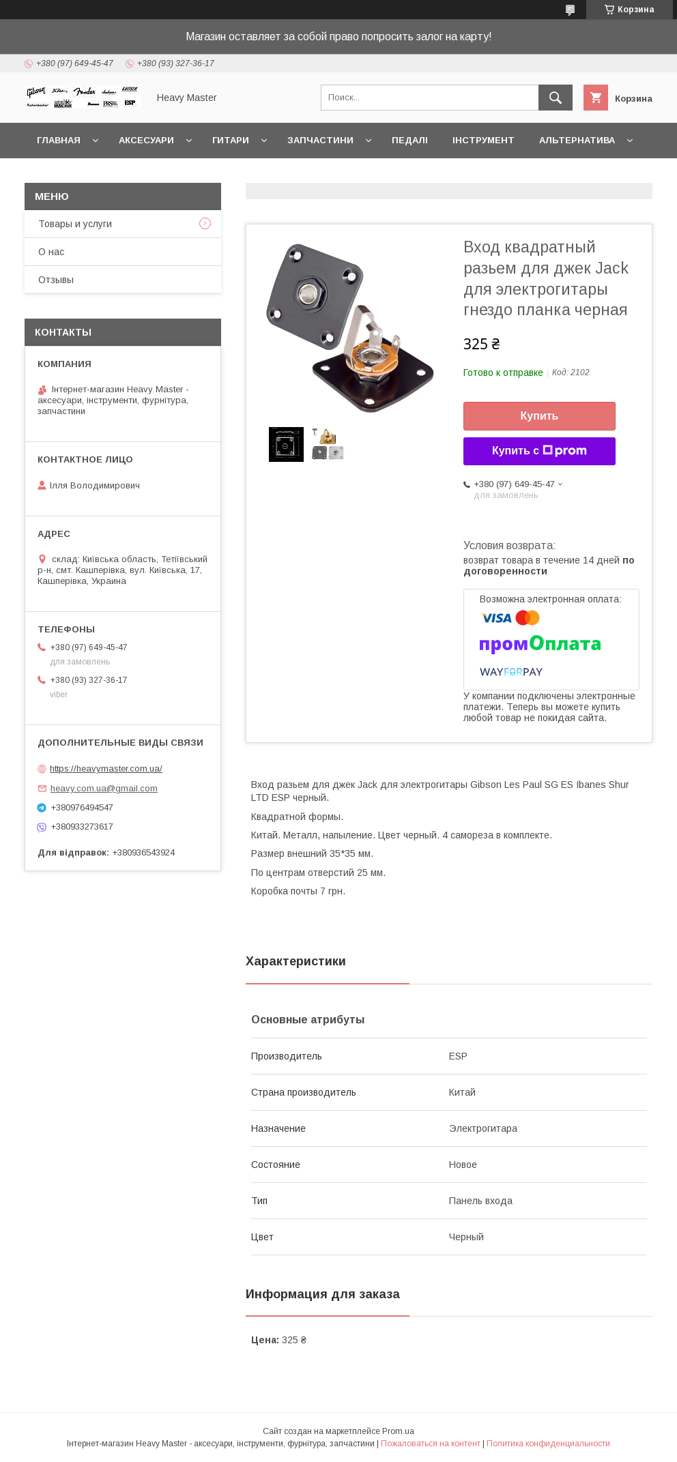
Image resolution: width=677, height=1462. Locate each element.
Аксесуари (146, 140)
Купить (540, 416)
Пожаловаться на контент (430, 1443)
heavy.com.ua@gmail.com (104, 788)
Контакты (63, 176)
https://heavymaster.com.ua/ (106, 768)
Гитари (230, 140)
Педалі (410, 140)
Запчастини (320, 140)
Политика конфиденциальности (548, 1443)
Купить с (539, 451)
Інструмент (483, 140)
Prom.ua (398, 1431)
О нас (51, 251)
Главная (59, 140)
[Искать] (555, 98)
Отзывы (56, 279)
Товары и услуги (75, 223)
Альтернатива (577, 140)
